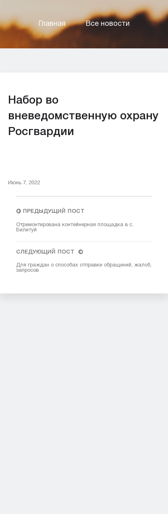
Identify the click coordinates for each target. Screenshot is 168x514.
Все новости (108, 24)
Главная (52, 24)
